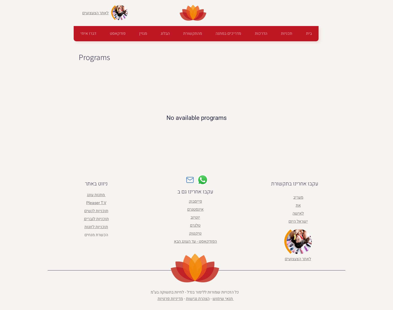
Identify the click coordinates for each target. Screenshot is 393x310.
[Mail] (190, 179)
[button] (228, 33)
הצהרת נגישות (198, 299)
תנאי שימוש (223, 299)
